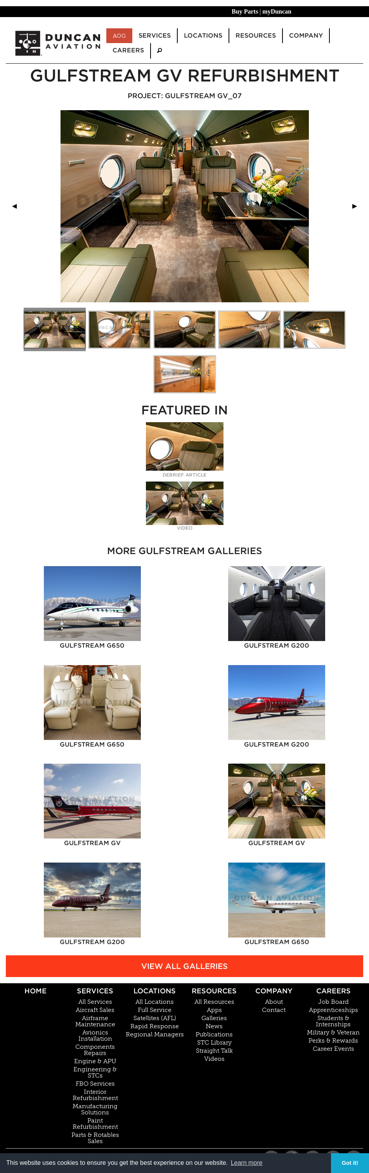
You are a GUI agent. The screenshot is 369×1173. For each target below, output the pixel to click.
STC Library (214, 1043)
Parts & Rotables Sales (95, 1138)
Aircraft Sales (95, 1010)
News (214, 1026)
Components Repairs (95, 1050)
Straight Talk (214, 1051)
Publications (214, 1034)
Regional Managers (155, 1034)
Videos (214, 1059)
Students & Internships (333, 1021)
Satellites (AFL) (154, 1018)
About (274, 1002)
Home (35, 991)
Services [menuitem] (155, 35)
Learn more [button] (247, 1162)
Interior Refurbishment (95, 1095)
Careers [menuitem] (128, 50)
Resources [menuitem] (256, 35)
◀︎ (17, 206)
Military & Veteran (333, 1032)
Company (274, 991)
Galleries (214, 1018)
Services (95, 991)
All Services (95, 1002)
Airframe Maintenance (95, 1021)
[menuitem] (159, 50)
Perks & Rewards (333, 1041)
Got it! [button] (350, 1163)
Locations (154, 991)
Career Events (333, 1049)
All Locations (154, 1002)
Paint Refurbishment (95, 1124)
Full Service (155, 1010)
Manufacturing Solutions (95, 1109)
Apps (214, 1010)
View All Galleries (184, 966)
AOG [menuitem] (119, 35)
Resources (214, 991)
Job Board (333, 1002)
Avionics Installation (95, 1035)
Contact (274, 1010)
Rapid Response (154, 1026)
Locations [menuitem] (203, 35)
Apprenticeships (333, 1010)
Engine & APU (95, 1061)
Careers (333, 991)
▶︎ (357, 206)
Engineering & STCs (95, 1072)
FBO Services (95, 1084)
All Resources (214, 1002)
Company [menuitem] (306, 35)
